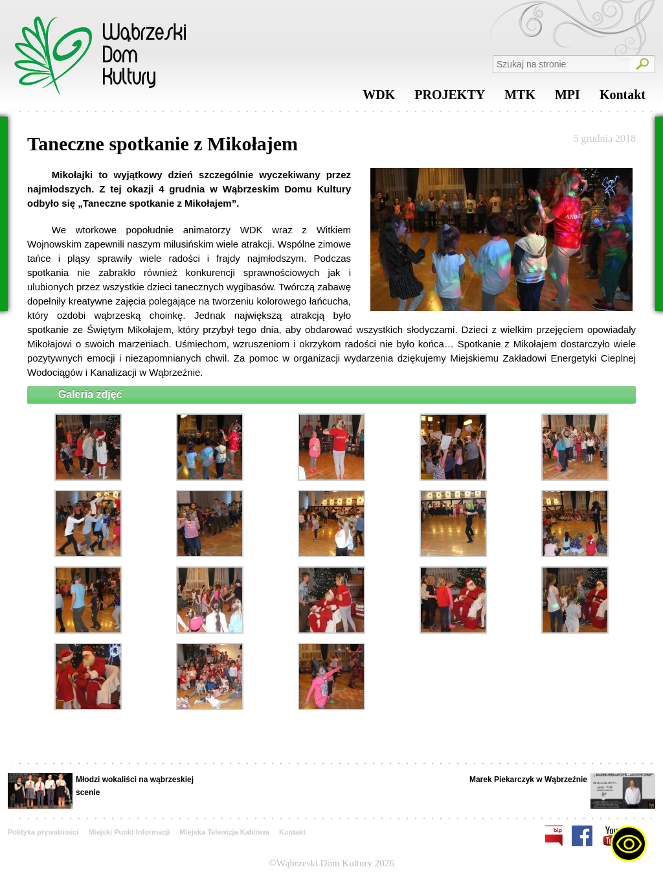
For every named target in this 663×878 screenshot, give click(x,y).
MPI (567, 97)
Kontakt (623, 97)
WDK (379, 97)
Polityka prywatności (43, 832)
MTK (519, 97)
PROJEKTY (449, 97)
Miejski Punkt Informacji (129, 832)
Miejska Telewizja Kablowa (224, 832)
